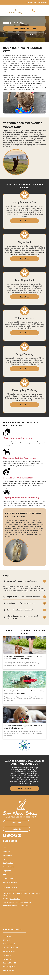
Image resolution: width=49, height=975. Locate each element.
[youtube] (12, 829)
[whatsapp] (19, 829)
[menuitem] (24, 841)
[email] (15, 829)
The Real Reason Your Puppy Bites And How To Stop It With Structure (23, 720)
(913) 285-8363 (15, 892)
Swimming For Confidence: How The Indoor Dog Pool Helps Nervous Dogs (24, 685)
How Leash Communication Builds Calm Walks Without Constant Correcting (23, 651)
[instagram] (8, 829)
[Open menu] (44, 10)
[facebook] (4, 829)
